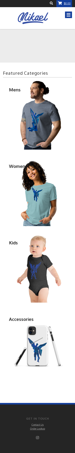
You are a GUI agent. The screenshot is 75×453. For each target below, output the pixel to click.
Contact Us (37, 424)
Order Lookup (37, 428)
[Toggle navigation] (68, 15)
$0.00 (64, 3)
